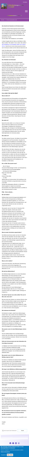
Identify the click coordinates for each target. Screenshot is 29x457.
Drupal (11, 437)
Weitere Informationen (5, 452)
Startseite (2, 19)
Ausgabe (4, 422)
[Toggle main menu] (14, 11)
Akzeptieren (3, 455)
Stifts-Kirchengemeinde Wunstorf (16, 6)
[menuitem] (25, 2)
